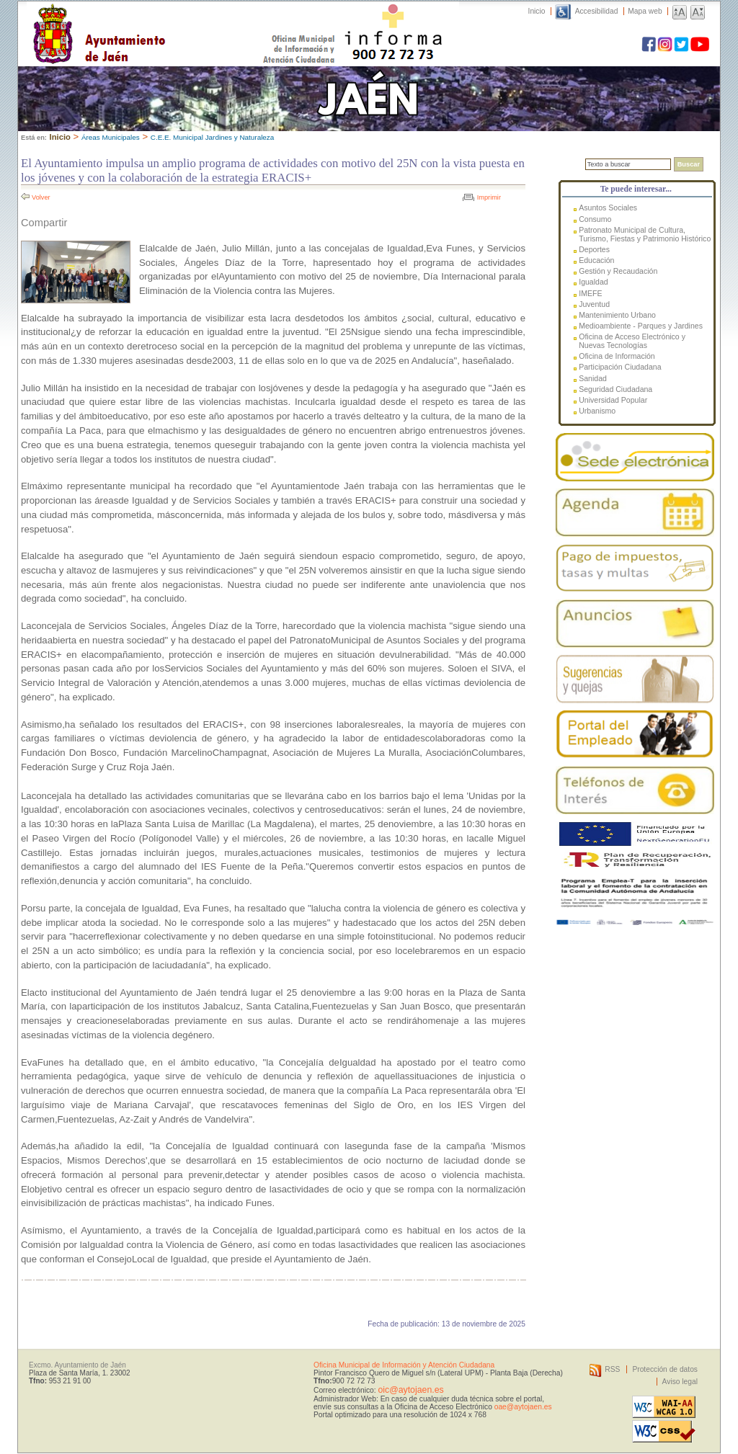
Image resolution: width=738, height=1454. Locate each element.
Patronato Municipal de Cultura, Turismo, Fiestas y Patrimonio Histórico (645, 234)
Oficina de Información (617, 356)
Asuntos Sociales (608, 207)
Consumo (595, 219)
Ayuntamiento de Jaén (162, 19)
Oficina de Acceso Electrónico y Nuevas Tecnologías (632, 340)
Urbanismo (597, 410)
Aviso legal (680, 1382)
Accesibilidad (596, 11)
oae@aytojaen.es (523, 1407)
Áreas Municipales (110, 137)
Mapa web (645, 11)
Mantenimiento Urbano (617, 315)
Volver (41, 197)
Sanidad (593, 378)
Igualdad (593, 281)
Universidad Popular (613, 400)
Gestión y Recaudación (618, 271)
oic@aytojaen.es (410, 1390)
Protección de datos (665, 1369)
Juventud (594, 304)
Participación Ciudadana (620, 366)
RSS (612, 1369)
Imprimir (489, 197)
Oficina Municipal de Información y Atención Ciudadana (404, 1365)
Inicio (537, 11)
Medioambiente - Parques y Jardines (641, 325)
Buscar (688, 164)
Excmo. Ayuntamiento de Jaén (77, 1365)
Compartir (44, 222)
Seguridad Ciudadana (615, 389)
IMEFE (590, 293)
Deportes (594, 249)
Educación (596, 260)
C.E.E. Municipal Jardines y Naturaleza (213, 137)
